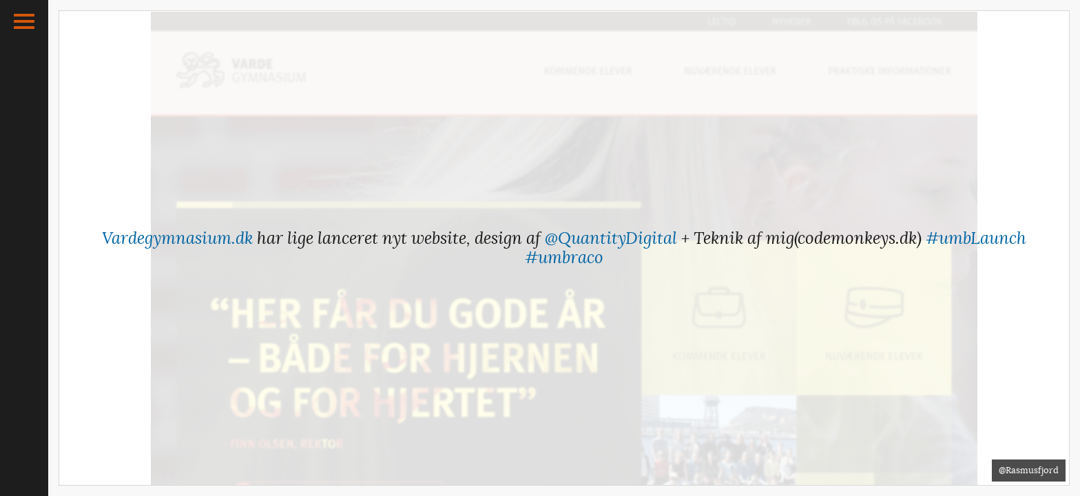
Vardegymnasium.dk (177, 238)
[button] (24, 21)
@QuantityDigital (611, 238)
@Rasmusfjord (1029, 470)
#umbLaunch (976, 238)
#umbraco (564, 257)
